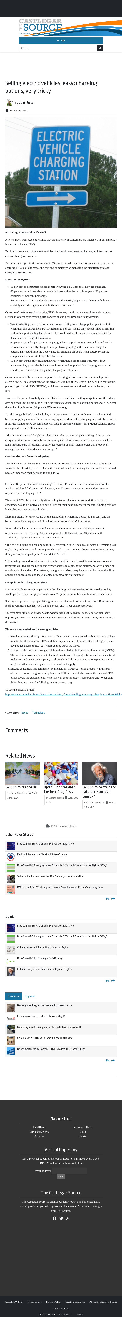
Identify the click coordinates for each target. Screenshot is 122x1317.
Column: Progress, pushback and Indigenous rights (44, 969)
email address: (43, 1170)
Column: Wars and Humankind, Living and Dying (43, 947)
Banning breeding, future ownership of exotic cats (44, 1005)
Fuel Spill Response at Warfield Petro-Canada (42, 854)
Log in (80, 1314)
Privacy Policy (53, 1301)
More (110, 898)
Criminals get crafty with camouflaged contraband (45, 1038)
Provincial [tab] (14, 996)
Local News (39, 1127)
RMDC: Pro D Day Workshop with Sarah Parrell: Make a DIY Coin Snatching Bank (60, 887)
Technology (38, 712)
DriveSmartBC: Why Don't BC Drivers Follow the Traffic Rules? (51, 1049)
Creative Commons (75, 1301)
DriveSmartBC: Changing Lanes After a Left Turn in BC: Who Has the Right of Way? (62, 865)
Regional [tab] (30, 996)
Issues (24, 712)
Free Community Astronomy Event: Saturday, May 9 (45, 843)
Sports (82, 1136)
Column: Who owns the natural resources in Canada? (99, 792)
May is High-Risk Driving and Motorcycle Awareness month (49, 1027)
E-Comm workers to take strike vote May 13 (41, 1016)
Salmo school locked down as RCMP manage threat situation (50, 876)
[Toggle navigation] (61, 40)
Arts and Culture (83, 1127)
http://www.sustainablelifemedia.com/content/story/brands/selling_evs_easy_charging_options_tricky (63, 694)
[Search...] (58, 48)
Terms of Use (35, 1301)
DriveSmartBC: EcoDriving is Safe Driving (39, 958)
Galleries (39, 1136)
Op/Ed (83, 1131)
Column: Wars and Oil (21, 787)
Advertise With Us (14, 1301)
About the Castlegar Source (103, 1301)
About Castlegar (61, 1308)
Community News (39, 1131)
